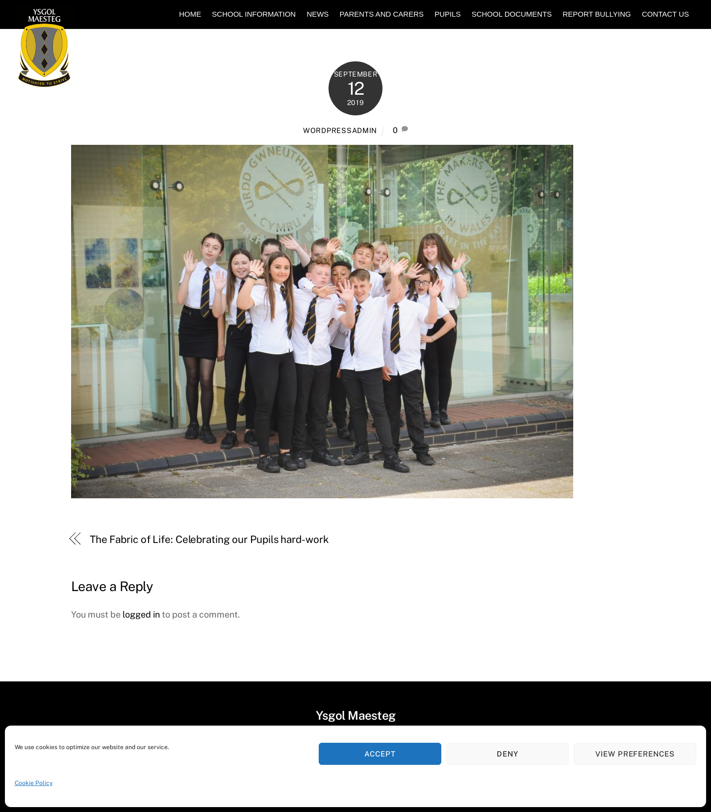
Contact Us (665, 14)
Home (190, 14)
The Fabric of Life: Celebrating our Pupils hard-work (209, 539)
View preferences (635, 754)
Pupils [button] (447, 14)
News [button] (317, 14)
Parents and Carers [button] (382, 14)
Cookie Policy (33, 783)
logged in (141, 614)
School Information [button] (254, 14)
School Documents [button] (512, 14)
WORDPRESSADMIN (340, 130)
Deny (507, 754)
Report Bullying (596, 14)
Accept (380, 754)
